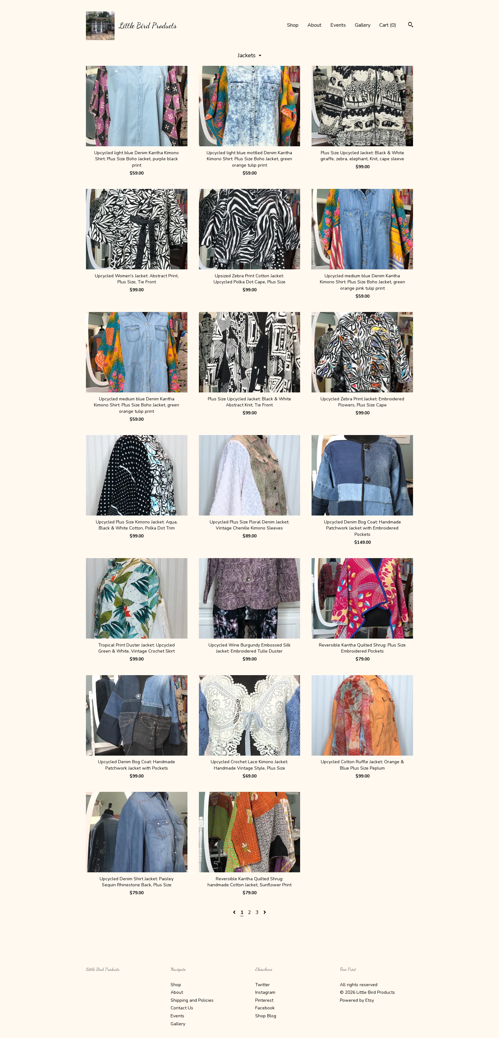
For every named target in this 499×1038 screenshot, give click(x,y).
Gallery (362, 25)
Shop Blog (265, 1016)
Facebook (265, 1008)
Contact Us (182, 1008)
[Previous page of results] (235, 912)
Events (338, 25)
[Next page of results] (264, 912)
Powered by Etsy (357, 1000)
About (314, 25)
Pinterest (264, 1000)
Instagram (265, 992)
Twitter (262, 985)
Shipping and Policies (192, 1000)
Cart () (387, 25)
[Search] (410, 25)
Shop (293, 25)
